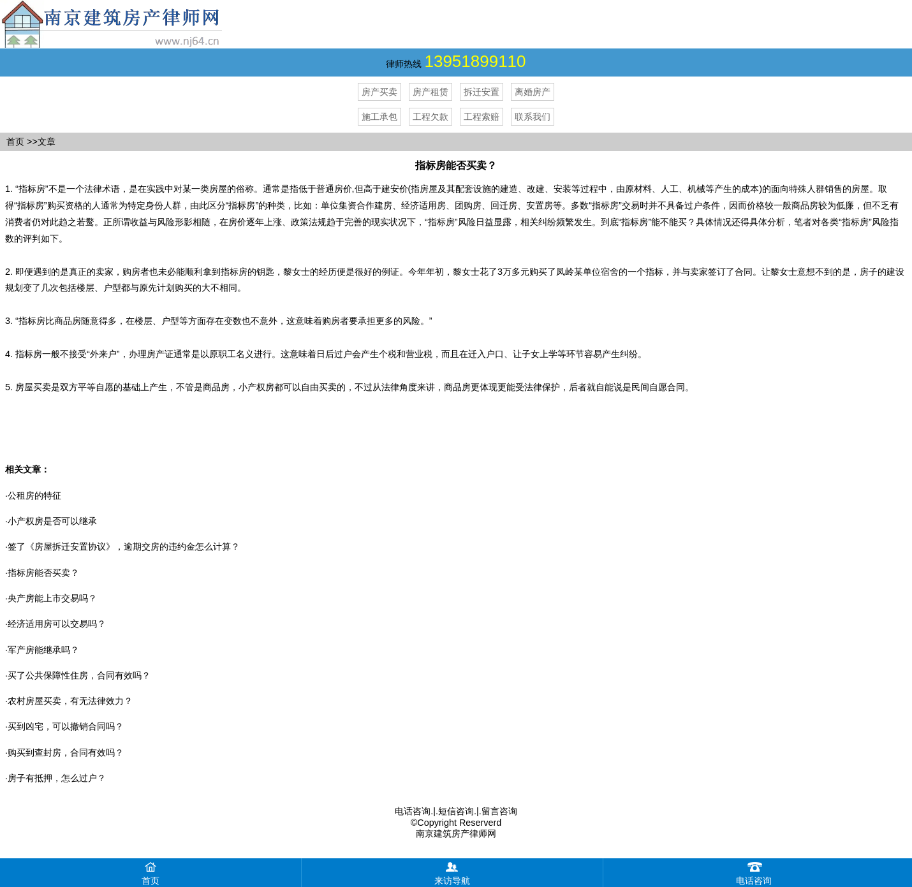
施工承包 (379, 117)
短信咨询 (456, 811)
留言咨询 (499, 811)
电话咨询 (412, 811)
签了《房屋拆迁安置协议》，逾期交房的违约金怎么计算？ (124, 546)
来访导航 (452, 872)
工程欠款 (430, 117)
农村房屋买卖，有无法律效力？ (70, 701)
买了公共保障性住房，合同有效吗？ (79, 675)
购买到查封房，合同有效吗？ (66, 752)
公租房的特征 (34, 495)
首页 (15, 141)
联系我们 (532, 117)
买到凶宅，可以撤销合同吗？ (66, 726)
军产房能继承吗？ (43, 650)
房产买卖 (379, 92)
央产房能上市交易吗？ (52, 598)
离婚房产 (532, 92)
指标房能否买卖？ (43, 573)
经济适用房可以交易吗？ (57, 624)
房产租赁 (430, 92)
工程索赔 (481, 117)
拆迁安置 (481, 92)
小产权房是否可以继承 (52, 521)
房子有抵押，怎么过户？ (57, 778)
